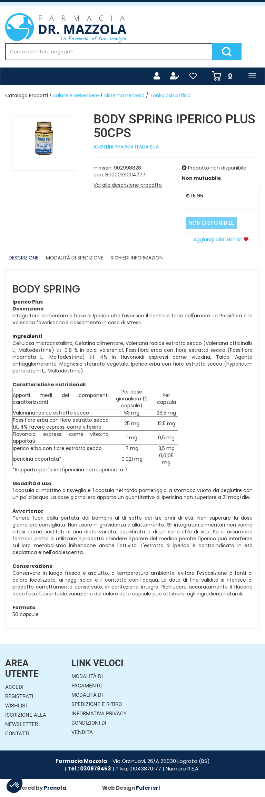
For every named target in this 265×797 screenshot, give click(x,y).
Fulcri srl (148, 787)
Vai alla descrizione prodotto (128, 185)
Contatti (17, 733)
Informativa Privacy (99, 714)
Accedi (14, 687)
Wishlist (16, 706)
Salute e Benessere (76, 95)
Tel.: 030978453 (89, 768)
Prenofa (55, 787)
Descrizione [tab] (23, 257)
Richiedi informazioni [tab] (137, 257)
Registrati (19, 696)
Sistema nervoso (124, 95)
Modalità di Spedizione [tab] (74, 257)
